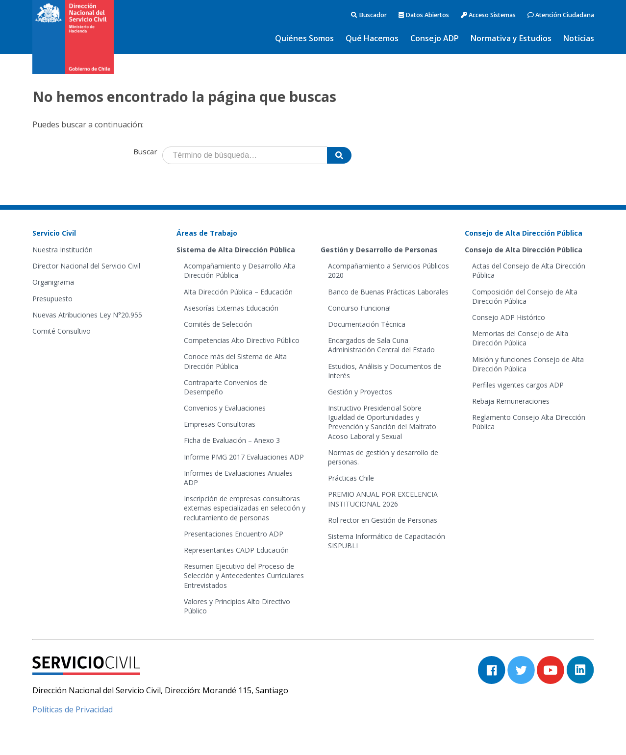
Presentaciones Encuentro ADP (233, 533)
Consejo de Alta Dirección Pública (523, 249)
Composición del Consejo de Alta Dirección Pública (524, 296)
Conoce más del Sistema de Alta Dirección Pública (235, 361)
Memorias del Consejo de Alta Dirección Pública (520, 338)
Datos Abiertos (424, 14)
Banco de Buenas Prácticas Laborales (388, 291)
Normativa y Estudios (511, 38)
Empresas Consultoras (219, 424)
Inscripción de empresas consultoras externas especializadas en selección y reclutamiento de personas (244, 508)
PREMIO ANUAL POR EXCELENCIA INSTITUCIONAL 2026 (383, 498)
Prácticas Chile (351, 478)
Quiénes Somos (304, 38)
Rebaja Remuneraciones (511, 401)
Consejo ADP (434, 38)
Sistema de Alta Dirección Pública (235, 249)
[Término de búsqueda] (244, 155)
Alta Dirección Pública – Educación (238, 291)
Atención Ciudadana (560, 14)
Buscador (369, 14)
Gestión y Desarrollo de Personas (379, 249)
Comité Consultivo (61, 331)
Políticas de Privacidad (72, 709)
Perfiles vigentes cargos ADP (518, 385)
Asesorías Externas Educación (231, 308)
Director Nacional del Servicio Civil (86, 265)
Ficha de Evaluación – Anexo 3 (232, 440)
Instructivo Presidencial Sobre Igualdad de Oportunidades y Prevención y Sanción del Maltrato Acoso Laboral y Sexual (382, 422)
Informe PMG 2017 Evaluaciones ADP (244, 457)
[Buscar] (339, 155)
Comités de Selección (218, 324)
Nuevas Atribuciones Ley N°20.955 (87, 314)
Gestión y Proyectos (360, 391)
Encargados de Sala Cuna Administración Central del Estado (381, 345)
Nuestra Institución (62, 249)
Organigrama (53, 282)
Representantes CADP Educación (236, 550)
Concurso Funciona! (359, 308)
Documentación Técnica (366, 324)
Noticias (578, 38)
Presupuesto (52, 298)
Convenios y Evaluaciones (225, 408)
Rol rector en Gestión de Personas (382, 520)
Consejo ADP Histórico (508, 317)
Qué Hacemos (372, 38)
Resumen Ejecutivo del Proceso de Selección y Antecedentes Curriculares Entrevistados (244, 575)
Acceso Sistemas (488, 14)
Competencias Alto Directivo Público (242, 340)
